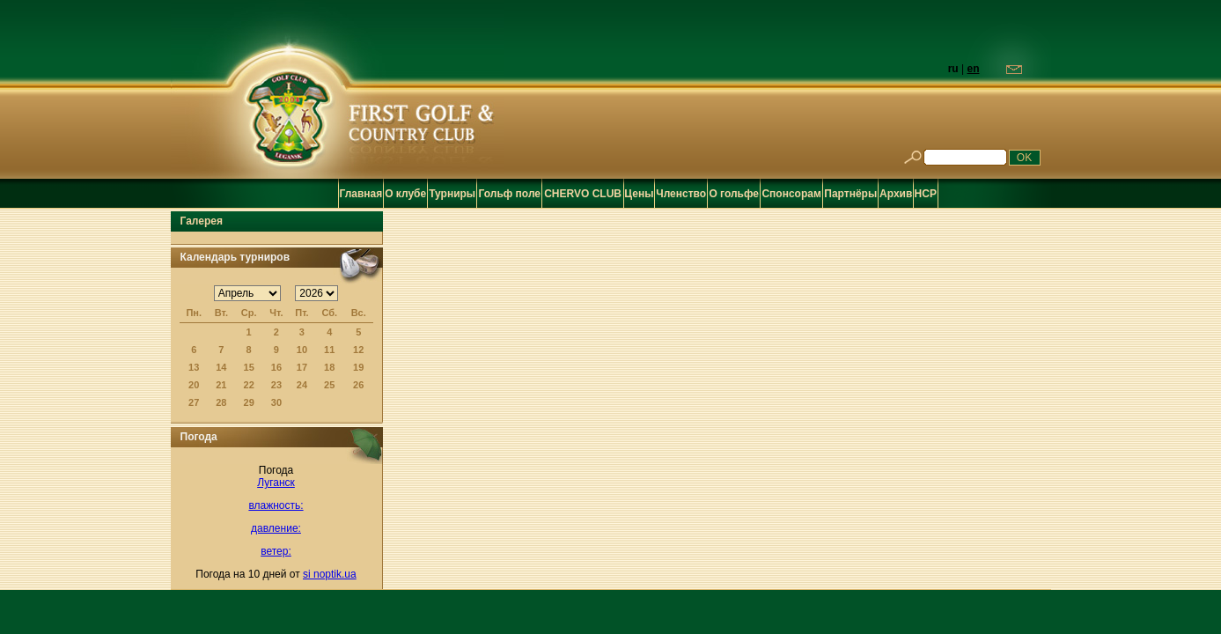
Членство (681, 194)
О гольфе (734, 194)
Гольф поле (510, 194)
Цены (638, 194)
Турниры (452, 194)
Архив (895, 194)
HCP (926, 194)
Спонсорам (790, 194)
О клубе (405, 194)
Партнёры (850, 194)
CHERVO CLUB (583, 194)
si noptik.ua (330, 574)
